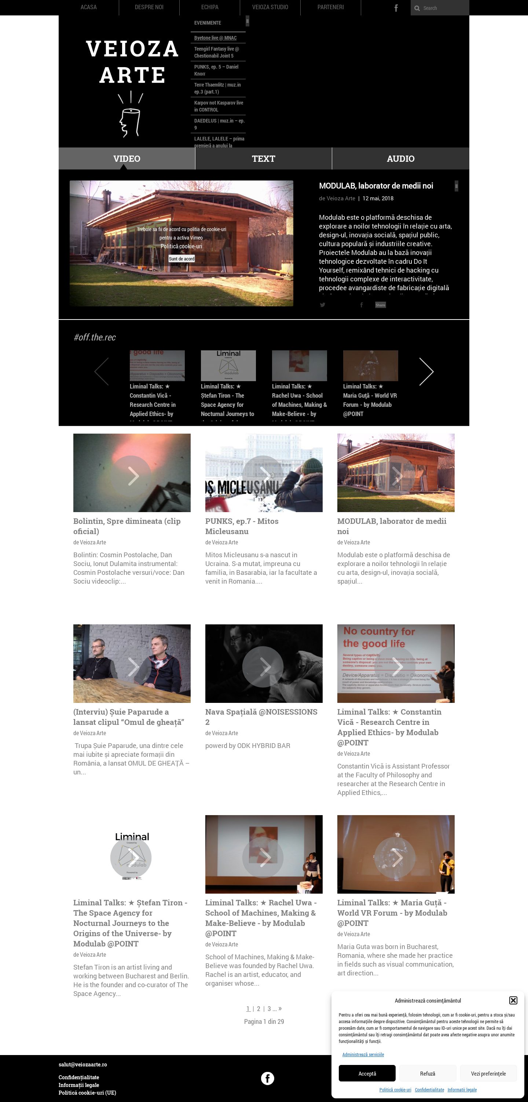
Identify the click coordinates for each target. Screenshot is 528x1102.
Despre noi (149, 7)
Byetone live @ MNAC (215, 37)
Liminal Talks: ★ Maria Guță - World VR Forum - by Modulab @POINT (392, 912)
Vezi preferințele (488, 1073)
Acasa (89, 7)
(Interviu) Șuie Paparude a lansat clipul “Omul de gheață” (128, 717)
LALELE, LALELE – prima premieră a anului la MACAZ (219, 145)
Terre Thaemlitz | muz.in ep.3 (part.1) (217, 88)
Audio (401, 158)
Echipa (210, 7)
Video (126, 158)
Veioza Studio (270, 7)
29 (281, 1021)
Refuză (427, 1073)
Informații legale (462, 1089)
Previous (101, 371)
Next (426, 371)
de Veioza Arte (337, 198)
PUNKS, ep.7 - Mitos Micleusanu (242, 526)
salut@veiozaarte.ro (83, 1064)
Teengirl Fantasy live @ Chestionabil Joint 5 (216, 52)
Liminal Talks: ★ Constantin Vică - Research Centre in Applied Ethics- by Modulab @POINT (153, 404)
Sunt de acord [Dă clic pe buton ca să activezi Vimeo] (181, 258)
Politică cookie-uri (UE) (87, 1092)
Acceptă (367, 1073)
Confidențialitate (429, 1089)
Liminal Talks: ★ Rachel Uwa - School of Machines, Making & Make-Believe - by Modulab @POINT (299, 404)
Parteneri (331, 7)
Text (263, 158)
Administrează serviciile (363, 1054)
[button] (513, 1000)
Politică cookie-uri (395, 1089)
